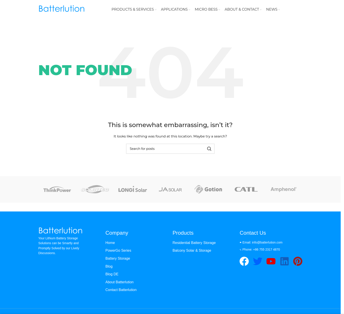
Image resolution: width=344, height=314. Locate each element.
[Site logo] (61, 10)
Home (110, 243)
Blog (109, 267)
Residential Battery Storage (194, 243)
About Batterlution (119, 283)
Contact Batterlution (121, 291)
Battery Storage (117, 259)
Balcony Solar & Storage (192, 251)
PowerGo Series (118, 251)
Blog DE (112, 275)
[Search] (170, 150)
